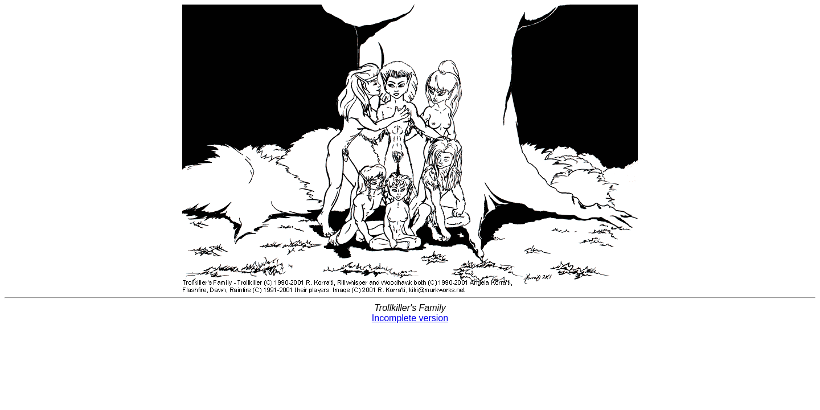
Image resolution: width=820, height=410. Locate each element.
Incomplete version (410, 318)
